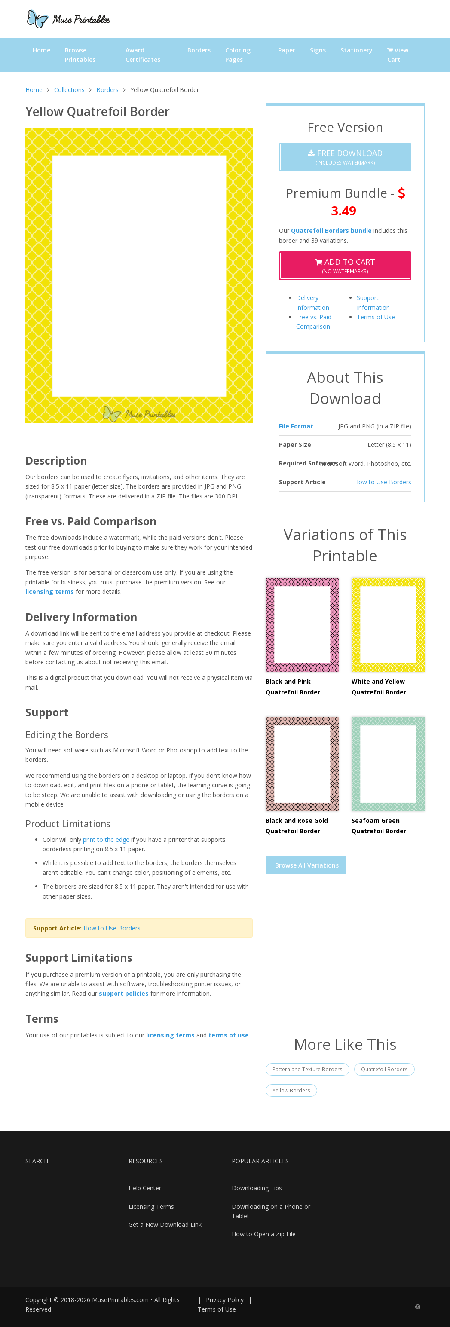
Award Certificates (143, 55)
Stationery (356, 50)
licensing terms (49, 591)
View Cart (397, 55)
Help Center (145, 1188)
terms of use (228, 1035)
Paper (286, 50)
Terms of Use (376, 317)
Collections (69, 90)
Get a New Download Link (165, 1224)
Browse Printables (80, 55)
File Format (296, 426)
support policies (124, 993)
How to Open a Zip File (264, 1234)
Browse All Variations (307, 865)
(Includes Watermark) (345, 157)
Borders (199, 50)
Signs (318, 50)
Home (41, 50)
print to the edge (106, 839)
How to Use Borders (112, 928)
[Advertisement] (345, 960)
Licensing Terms (151, 1206)
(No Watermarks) (345, 266)
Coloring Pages (238, 55)
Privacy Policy (225, 1300)
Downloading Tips (257, 1188)
